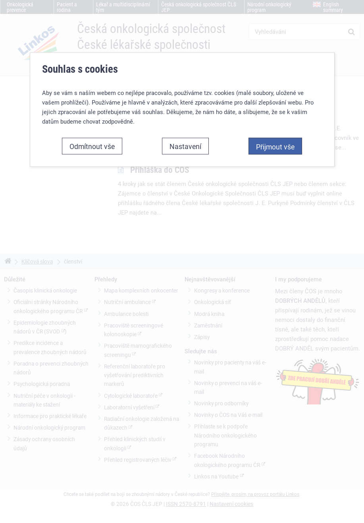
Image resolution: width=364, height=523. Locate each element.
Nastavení (185, 146)
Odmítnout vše (92, 146)
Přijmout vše (275, 146)
